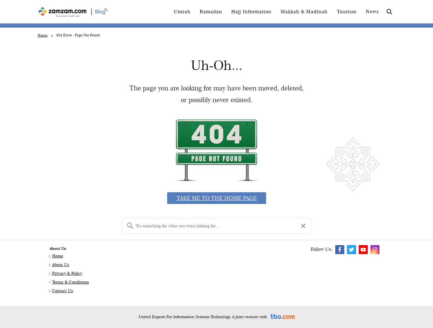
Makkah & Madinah (304, 11)
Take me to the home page (217, 198)
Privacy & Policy (67, 273)
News (372, 11)
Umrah (182, 11)
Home (57, 256)
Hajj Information (251, 11)
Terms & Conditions (70, 282)
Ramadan (211, 11)
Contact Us (62, 290)
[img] (339, 249)
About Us (60, 264)
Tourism (347, 11)
